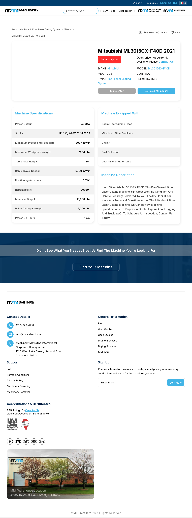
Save (175, 32)
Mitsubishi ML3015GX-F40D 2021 (29, 35)
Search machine (20, 29)
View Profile (32, 410)
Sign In (137, 3)
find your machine (96, 267)
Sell (113, 10)
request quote (109, 59)
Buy (105, 10)
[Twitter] (26, 443)
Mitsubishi (69, 29)
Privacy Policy (15, 380)
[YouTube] (34, 443)
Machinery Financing (18, 386)
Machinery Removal (18, 391)
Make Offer (116, 90)
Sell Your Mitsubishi (156, 90)
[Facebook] (10, 443)
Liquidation (125, 10)
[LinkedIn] (42, 443)
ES (183, 3)
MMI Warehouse (107, 340)
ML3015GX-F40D (159, 68)
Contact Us (152, 3)
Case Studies (105, 334)
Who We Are (105, 329)
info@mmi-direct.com (29, 334)
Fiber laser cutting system (46, 29)
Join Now (176, 382)
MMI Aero (104, 352)
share (161, 32)
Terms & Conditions (18, 374)
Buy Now (149, 32)
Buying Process (107, 346)
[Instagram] (18, 443)
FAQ (9, 369)
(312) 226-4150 (168, 3)
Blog (100, 323)
